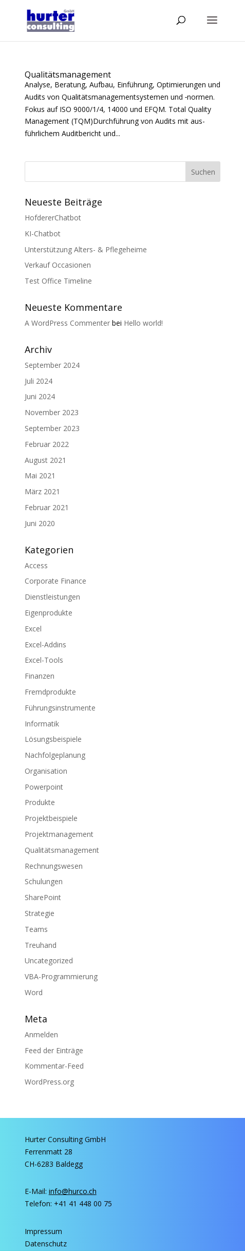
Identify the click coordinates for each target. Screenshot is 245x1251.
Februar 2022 (47, 444)
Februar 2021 (47, 507)
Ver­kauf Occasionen (58, 265)
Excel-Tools (44, 660)
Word (34, 992)
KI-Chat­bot (43, 233)
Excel (33, 628)
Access (36, 565)
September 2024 (52, 365)
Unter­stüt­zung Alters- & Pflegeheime (86, 249)
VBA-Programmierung (61, 976)
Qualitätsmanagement (62, 850)
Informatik (42, 724)
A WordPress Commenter (67, 323)
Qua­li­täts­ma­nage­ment (68, 74)
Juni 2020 (40, 523)
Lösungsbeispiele (53, 739)
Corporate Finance (55, 581)
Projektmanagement (59, 834)
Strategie (39, 913)
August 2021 (45, 460)
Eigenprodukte (48, 613)
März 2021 (42, 491)
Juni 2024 (40, 396)
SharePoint (43, 897)
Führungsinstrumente (60, 708)
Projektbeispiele (51, 818)
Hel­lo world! (143, 323)
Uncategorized (49, 960)
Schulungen (44, 881)
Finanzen (39, 676)
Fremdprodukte (50, 692)
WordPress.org (49, 1082)
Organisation (46, 771)
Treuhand (40, 945)
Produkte (40, 802)
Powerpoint (44, 787)
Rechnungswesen (54, 866)
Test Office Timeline (58, 281)
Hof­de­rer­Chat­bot (53, 217)
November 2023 (52, 412)
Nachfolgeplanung (55, 755)
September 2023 (52, 428)
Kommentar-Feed (54, 1066)
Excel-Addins (45, 644)
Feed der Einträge (54, 1050)
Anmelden (41, 1034)
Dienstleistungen (52, 597)
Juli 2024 (38, 381)
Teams (36, 929)
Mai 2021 (40, 475)
